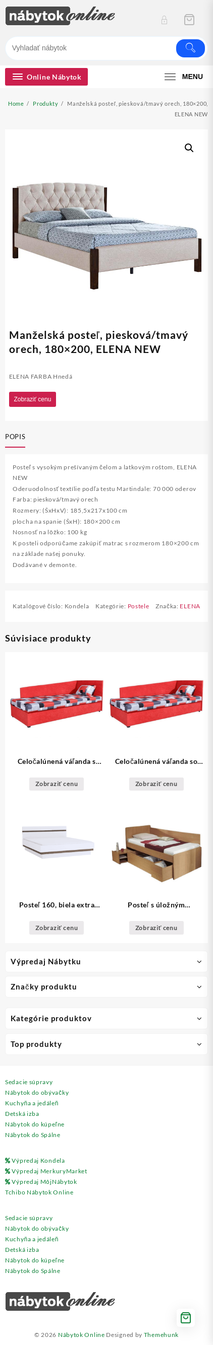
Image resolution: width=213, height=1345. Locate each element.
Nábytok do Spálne (33, 1135)
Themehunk (161, 1334)
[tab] (17, 438)
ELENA (190, 606)
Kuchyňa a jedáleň (32, 1103)
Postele (138, 606)
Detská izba (22, 1113)
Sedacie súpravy (29, 1082)
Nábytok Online (81, 1334)
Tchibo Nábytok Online (39, 1192)
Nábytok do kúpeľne (35, 1124)
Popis (15, 437)
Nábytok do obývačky (37, 1092)
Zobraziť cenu (32, 399)
